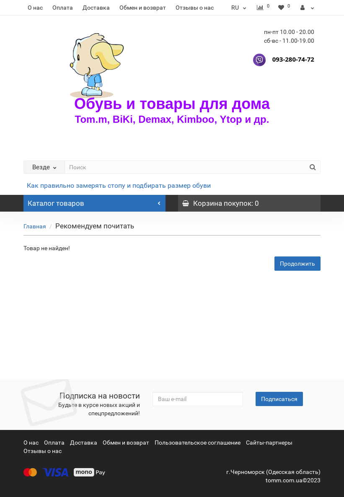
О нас (35, 7)
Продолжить (297, 263)
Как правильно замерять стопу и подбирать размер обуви (119, 185)
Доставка (96, 7)
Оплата (62, 7)
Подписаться (279, 399)
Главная (34, 226)
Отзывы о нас (195, 7)
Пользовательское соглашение (198, 442)
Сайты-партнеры (269, 442)
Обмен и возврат (142, 7)
